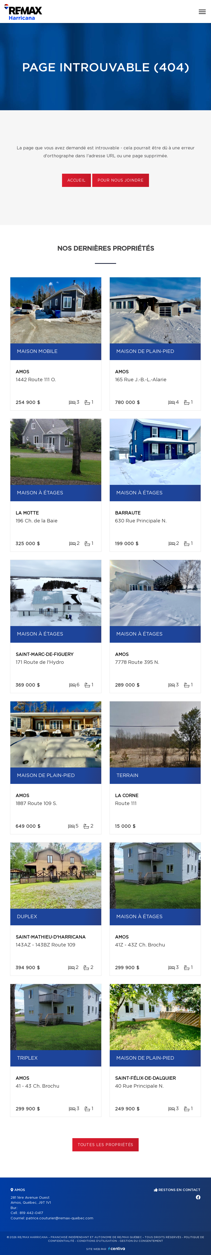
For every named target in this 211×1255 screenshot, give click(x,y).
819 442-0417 (31, 1213)
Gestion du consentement (141, 1241)
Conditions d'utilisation (97, 1241)
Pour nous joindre (121, 180)
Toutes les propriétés (106, 1145)
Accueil (76, 180)
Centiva (116, 1248)
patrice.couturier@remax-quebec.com (59, 1218)
